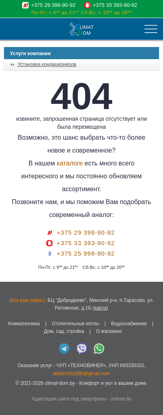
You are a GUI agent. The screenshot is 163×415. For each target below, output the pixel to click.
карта (100, 308)
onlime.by (121, 399)
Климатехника (24, 323)
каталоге (70, 163)
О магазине (109, 331)
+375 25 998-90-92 (86, 253)
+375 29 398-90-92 (53, 5)
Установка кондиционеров (47, 64)
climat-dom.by (60, 383)
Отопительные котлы (75, 323)
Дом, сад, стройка (64, 331)
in (11, 389)
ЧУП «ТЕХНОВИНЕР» (81, 365)
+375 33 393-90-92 (115, 5)
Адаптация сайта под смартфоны (68, 399)
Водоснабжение (129, 323)
